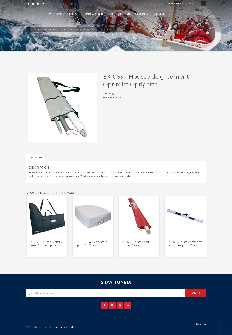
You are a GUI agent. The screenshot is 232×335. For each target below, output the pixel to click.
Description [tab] (36, 157)
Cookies (72, 327)
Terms (55, 327)
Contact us (192, 4)
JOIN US (195, 293)
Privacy (63, 327)
